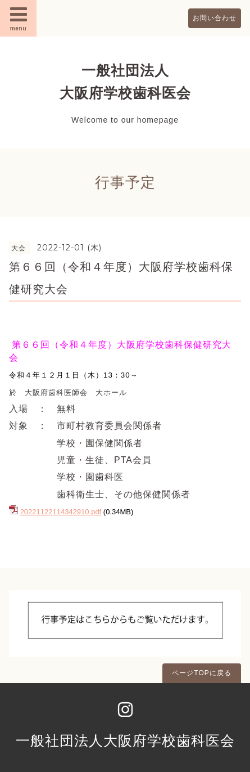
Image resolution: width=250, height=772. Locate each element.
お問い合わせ (215, 18)
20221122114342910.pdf (61, 512)
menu (18, 18)
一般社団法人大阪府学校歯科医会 (125, 740)
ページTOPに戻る (201, 673)
